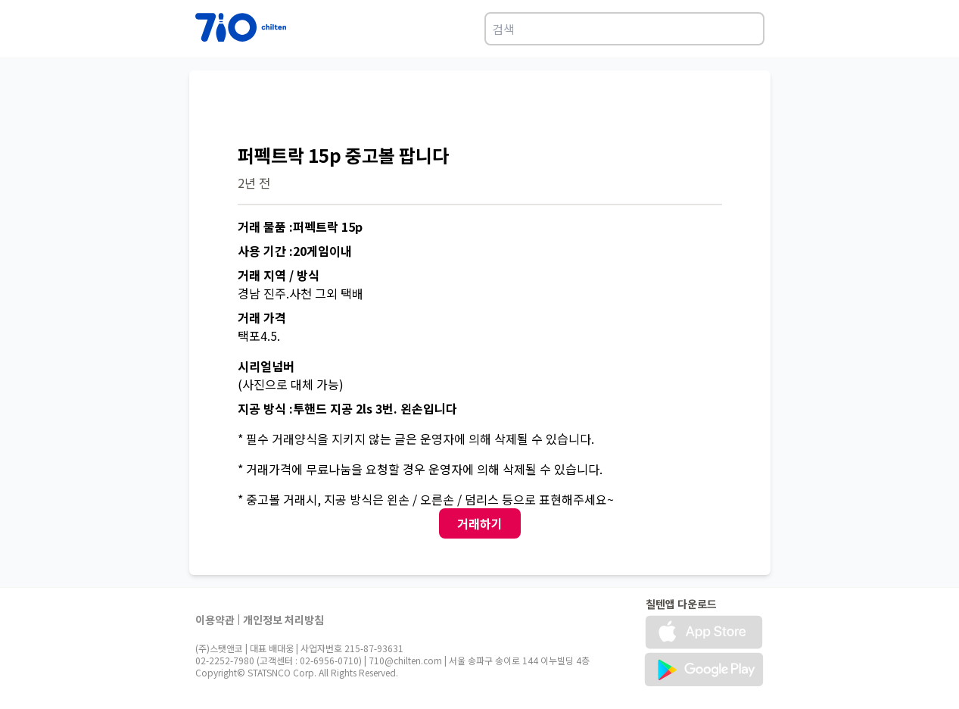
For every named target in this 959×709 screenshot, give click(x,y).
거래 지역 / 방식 (278, 275)
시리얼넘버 (266, 366)
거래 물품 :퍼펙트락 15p (300, 226)
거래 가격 (262, 317)
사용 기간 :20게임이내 (295, 251)
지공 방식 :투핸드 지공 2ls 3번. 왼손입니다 (347, 408)
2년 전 (254, 182)
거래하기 (480, 523)
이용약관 (215, 619)
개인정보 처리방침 (283, 619)
